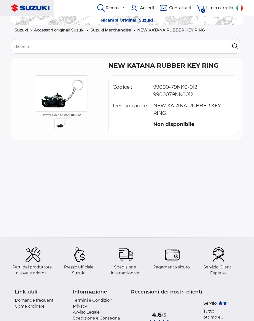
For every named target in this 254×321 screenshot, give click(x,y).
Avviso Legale (86, 312)
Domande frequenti (35, 300)
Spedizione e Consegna (96, 318)
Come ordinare (30, 306)
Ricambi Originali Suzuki (127, 20)
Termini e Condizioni (93, 300)
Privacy (80, 306)
